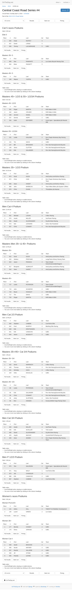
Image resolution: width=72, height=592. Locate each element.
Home (4, 6)
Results (32, 21)
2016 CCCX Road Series (16, 16)
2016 (9, 6)
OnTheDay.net (8, 2)
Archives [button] (66, 2)
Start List (47, 21)
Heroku (58, 586)
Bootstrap (43, 586)
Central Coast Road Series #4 (21, 10)
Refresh (65, 10)
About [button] (58, 2)
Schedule (26, 13)
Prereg (62, 21)
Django (30, 586)
